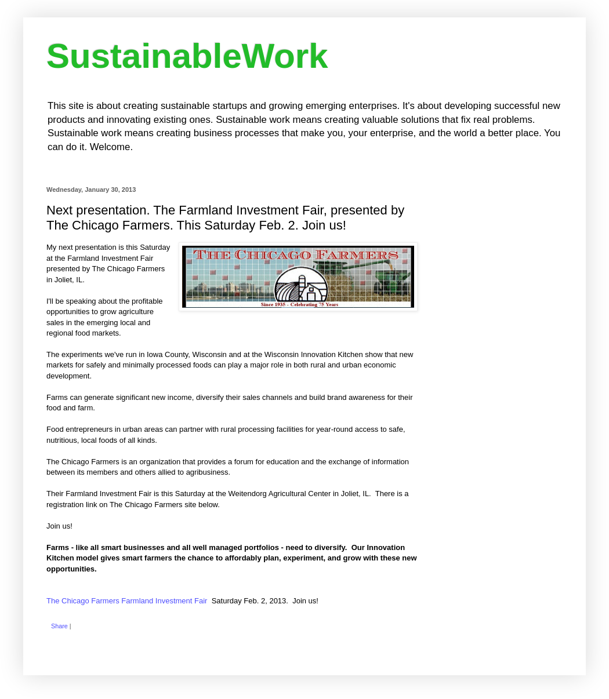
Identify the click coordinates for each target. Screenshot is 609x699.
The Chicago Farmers (126, 600)
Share (59, 625)
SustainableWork (187, 56)
